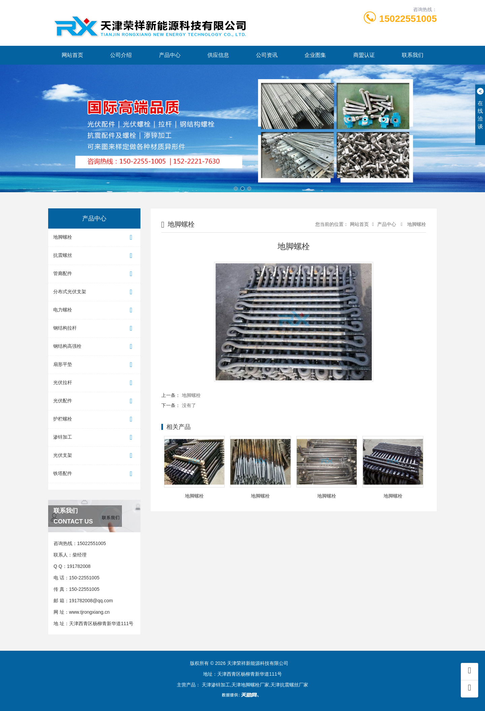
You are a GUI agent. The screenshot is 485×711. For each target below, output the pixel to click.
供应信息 (218, 55)
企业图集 (315, 55)
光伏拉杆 (94, 383)
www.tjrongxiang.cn (89, 612)
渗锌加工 (94, 437)
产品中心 (170, 55)
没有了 (189, 405)
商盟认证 (364, 55)
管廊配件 (94, 274)
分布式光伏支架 (94, 292)
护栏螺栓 (94, 419)
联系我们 (412, 55)
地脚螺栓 (94, 237)
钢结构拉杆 (94, 328)
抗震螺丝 (94, 256)
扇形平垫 (94, 365)
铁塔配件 (94, 474)
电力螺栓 (94, 310)
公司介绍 (121, 55)
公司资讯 (267, 55)
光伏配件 (94, 401)
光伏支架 (94, 456)
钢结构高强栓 (94, 346)
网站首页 (72, 55)
